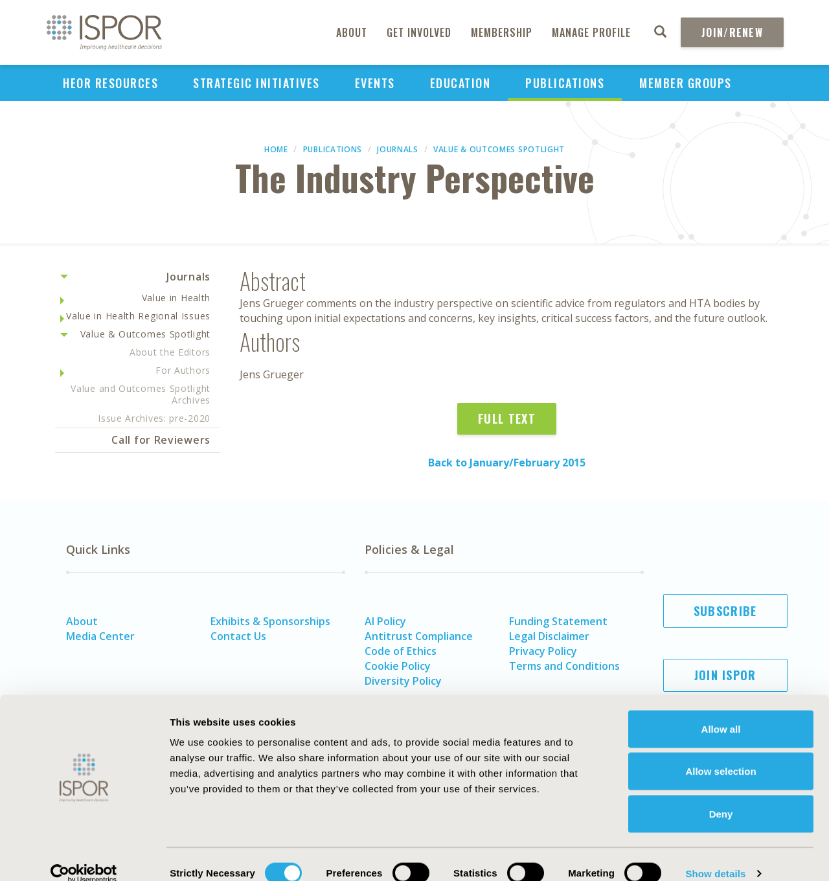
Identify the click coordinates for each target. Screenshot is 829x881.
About (351, 32)
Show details (715, 855)
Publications (564, 82)
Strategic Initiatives (256, 82)
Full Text (507, 418)
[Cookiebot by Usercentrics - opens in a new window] (84, 855)
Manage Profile (591, 32)
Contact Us (238, 636)
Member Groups (685, 82)
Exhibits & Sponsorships (270, 621)
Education (460, 82)
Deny (721, 795)
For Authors (182, 370)
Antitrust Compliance (419, 636)
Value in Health (176, 298)
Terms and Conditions (564, 666)
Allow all (721, 710)
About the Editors (170, 352)
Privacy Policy (543, 651)
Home (276, 149)
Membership (501, 32)
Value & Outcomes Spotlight (499, 149)
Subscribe (725, 610)
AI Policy (385, 621)
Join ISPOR (725, 675)
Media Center (100, 636)
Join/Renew (732, 32)
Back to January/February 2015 (506, 462)
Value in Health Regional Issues (138, 316)
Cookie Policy (398, 666)
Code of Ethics (401, 651)
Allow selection (720, 753)
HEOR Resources (110, 82)
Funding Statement (558, 621)
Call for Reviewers (160, 440)
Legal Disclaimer (549, 636)
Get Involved (419, 32)
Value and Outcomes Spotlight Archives (140, 394)
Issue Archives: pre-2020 (154, 418)
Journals (397, 149)
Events (375, 82)
